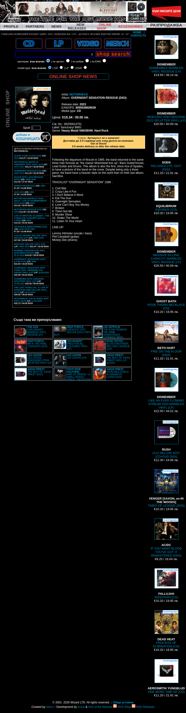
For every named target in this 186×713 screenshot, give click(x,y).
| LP (66, 68)
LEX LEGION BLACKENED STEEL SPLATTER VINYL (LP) (40, 359)
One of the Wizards (100, 707)
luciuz (49, 707)
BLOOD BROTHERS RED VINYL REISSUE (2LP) (118, 345)
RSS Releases (143, 707)
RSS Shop (122, 707)
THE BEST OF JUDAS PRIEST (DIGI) (39, 372)
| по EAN (95, 61)
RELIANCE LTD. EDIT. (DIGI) (166, 152)
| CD (55, 68)
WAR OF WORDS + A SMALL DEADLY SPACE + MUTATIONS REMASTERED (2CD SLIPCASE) (72, 375)
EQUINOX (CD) (166, 196)
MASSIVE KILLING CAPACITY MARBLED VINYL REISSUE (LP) (166, 243)
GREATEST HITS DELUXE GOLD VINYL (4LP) (72, 331)
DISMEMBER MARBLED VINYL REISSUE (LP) (166, 54)
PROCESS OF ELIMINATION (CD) (166, 629)
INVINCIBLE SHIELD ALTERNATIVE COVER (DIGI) (118, 373)
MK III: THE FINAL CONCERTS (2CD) (37, 344)
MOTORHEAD (78, 94)
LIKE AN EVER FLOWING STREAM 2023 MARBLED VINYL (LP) (166, 388)
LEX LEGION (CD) (77, 356)
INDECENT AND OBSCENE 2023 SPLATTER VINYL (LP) (166, 103)
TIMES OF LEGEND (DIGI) (166, 488)
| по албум (77, 61)
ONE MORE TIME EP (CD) (166, 676)
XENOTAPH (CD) (166, 583)
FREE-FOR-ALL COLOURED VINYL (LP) (77, 345)
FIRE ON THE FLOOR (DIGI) (166, 339)
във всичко (37, 61)
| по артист (57, 61)
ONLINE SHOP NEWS (73, 76)
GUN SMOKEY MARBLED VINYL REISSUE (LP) (37, 331)
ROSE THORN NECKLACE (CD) (166, 292)
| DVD (78, 68)
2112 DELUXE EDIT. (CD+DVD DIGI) (166, 439)
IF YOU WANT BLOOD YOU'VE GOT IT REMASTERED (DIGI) (166, 537)
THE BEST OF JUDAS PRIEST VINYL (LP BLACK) (118, 359)
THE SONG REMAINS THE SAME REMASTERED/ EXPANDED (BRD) (115, 332)
